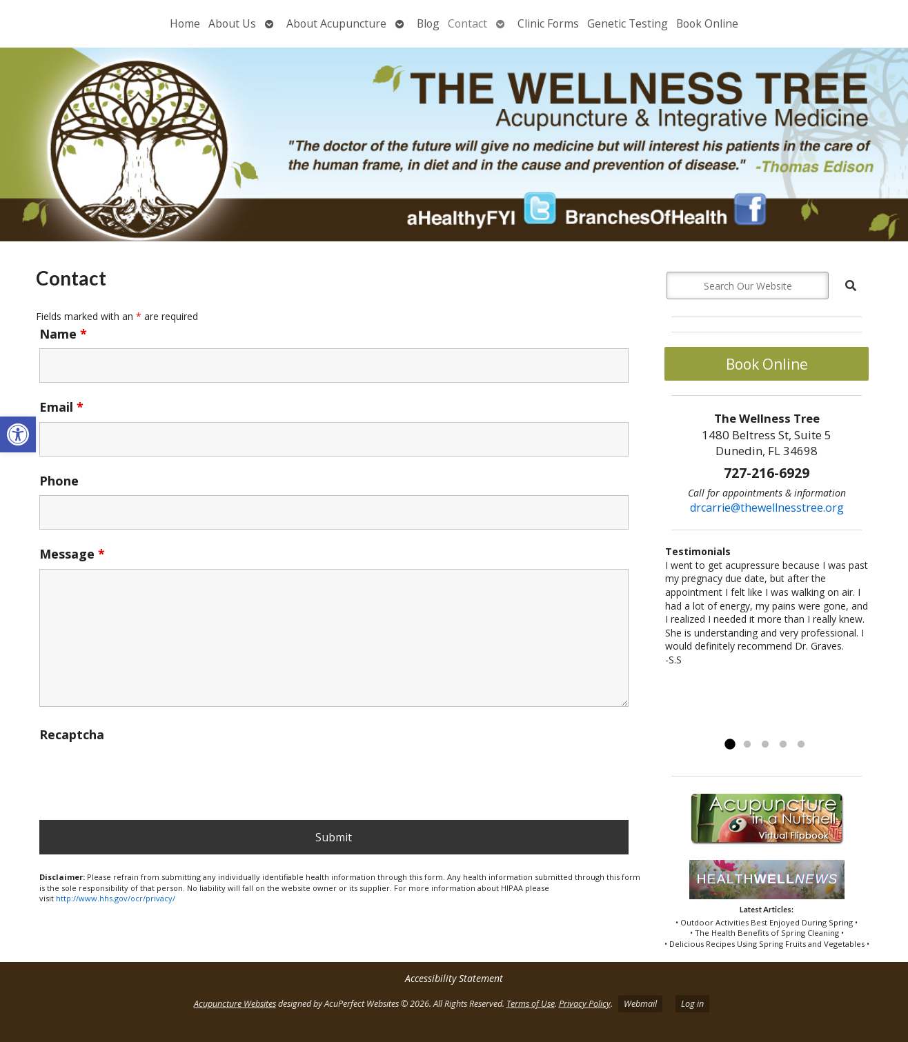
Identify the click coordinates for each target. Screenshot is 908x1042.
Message (72, 553)
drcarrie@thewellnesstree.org (767, 507)
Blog (428, 23)
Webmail (640, 1004)
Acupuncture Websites (235, 1004)
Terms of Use (530, 1004)
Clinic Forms (548, 23)
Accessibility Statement (454, 978)
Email (61, 407)
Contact (467, 23)
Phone (59, 480)
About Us (232, 23)
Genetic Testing (627, 23)
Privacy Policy (585, 1004)
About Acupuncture (336, 23)
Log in (692, 1004)
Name (63, 333)
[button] (18, 434)
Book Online (707, 23)
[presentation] (144, 776)
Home (185, 23)
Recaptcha (71, 734)
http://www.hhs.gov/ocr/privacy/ (115, 898)
